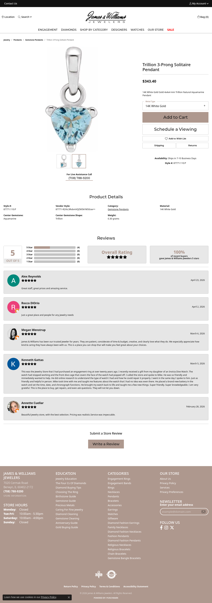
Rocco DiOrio (30, 303)
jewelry (7, 40)
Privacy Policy (168, 483)
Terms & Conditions (109, 586)
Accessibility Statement (135, 586)
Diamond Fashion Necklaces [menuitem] (124, 531)
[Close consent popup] (69, 597)
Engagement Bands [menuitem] (119, 483)
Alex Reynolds (31, 276)
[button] (197, 3)
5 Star (30, 247)
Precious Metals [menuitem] (65, 505)
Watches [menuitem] (113, 514)
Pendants (18, 40)
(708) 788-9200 (79, 178)
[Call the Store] (13, 491)
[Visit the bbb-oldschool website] (98, 574)
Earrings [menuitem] (113, 509)
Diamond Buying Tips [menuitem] (68, 487)
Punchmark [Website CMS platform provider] (112, 598)
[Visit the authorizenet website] (111, 574)
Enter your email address (176, 504)
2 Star (30, 258)
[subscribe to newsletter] (203, 511)
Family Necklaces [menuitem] (118, 527)
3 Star (30, 254)
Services (165, 487)
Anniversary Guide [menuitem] (67, 522)
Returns (192, 145)
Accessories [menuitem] (115, 505)
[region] (71, 99)
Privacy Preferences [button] (171, 492)
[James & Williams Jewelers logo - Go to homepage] (106, 17)
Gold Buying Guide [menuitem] (67, 527)
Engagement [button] (48, 29)
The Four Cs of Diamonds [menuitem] (71, 483)
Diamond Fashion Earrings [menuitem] (123, 522)
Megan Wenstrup (33, 330)
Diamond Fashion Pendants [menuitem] (124, 540)
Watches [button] (137, 29)
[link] (10, 3)
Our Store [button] (156, 29)
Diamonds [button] (68, 29)
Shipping (159, 145)
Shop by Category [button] (94, 29)
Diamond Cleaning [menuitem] (67, 514)
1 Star (30, 261)
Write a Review (106, 444)
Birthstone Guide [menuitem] (66, 496)
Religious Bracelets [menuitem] (119, 549)
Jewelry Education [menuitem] (66, 478)
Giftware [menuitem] (113, 518)
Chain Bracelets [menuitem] (117, 553)
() (78, 247)
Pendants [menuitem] (113, 496)
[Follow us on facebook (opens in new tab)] (161, 528)
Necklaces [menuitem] (114, 492)
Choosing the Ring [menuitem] (67, 492)
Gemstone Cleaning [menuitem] (67, 518)
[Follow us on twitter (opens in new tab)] (172, 528)
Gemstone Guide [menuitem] (66, 500)
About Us (165, 478)
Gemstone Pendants (34, 40)
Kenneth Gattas (32, 360)
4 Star (30, 250)
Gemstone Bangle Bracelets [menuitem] (124, 558)
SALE (170, 29)
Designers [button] (119, 29)
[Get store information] (15, 495)
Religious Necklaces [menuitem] (119, 545)
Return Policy (71, 586)
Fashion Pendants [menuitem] (118, 536)
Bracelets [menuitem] (113, 500)
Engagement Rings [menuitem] (119, 478)
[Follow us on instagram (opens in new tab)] (166, 528)
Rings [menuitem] (111, 487)
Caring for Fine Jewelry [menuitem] (69, 509)
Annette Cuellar (32, 403)
